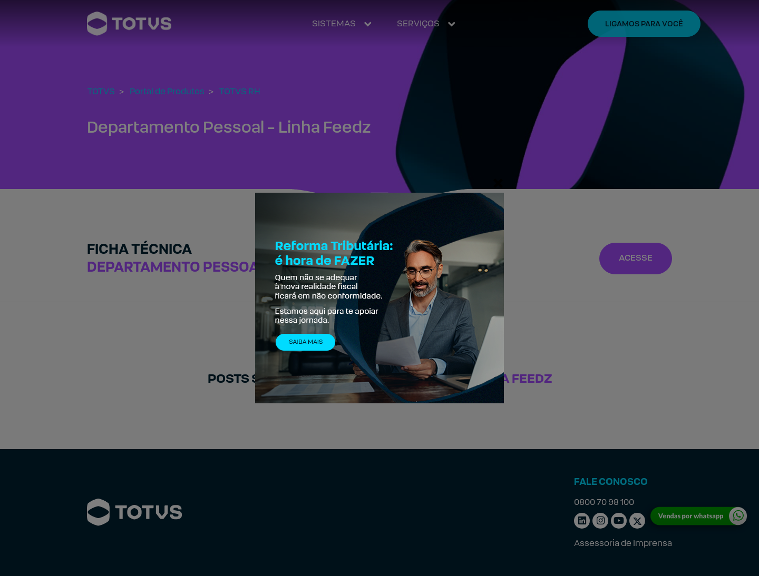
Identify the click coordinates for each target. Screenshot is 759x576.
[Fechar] (498, 182)
